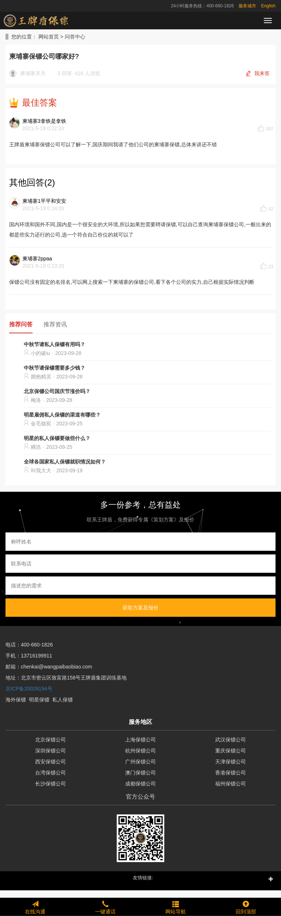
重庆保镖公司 (230, 751)
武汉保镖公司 (230, 740)
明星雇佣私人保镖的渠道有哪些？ (62, 415)
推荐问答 (21, 324)
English (268, 5)
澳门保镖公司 (140, 773)
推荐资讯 (55, 324)
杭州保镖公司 (140, 751)
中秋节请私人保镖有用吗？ (54, 344)
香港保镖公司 (230, 773)
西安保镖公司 (50, 762)
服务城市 (247, 5)
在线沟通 (35, 906)
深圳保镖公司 (50, 751)
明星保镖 (39, 700)
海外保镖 (15, 700)
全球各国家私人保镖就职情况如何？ (65, 462)
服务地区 (140, 722)
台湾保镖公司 (50, 773)
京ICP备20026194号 (28, 689)
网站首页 (48, 37)
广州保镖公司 (140, 762)
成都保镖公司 (140, 784)
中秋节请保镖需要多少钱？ (54, 368)
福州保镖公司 (230, 784)
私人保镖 (62, 700)
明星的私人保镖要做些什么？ (57, 438)
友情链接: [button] (143, 877)
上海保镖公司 (140, 740)
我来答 (262, 73)
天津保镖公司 (230, 762)
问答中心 (75, 37)
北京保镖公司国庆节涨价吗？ (57, 391)
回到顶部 (246, 906)
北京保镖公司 (50, 740)
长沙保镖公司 (50, 784)
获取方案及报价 (140, 608)
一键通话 (105, 906)
